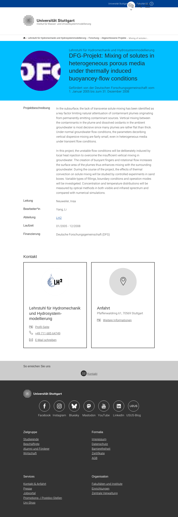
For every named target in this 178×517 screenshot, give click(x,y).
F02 (142, 3)
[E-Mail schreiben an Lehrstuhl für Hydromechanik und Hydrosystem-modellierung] (43, 337)
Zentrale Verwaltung (105, 491)
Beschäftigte (31, 441)
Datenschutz (100, 441)
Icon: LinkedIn (118, 403)
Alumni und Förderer (36, 446)
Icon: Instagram (59, 403)
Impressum (99, 437)
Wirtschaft (30, 451)
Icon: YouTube (103, 403)
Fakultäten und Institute (107, 481)
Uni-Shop (29, 500)
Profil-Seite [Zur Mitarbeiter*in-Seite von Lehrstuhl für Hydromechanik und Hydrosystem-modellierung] (42, 324)
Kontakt (89, 371)
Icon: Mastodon (89, 403)
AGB (94, 455)
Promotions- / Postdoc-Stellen (42, 495)
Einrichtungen (100, 486)
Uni (118, 3)
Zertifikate (98, 451)
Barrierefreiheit (101, 446)
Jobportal (29, 491)
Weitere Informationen (117, 318)
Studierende (31, 437)
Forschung (92, 36)
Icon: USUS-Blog (133, 403)
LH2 (59, 215)
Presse (27, 486)
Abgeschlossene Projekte (112, 36)
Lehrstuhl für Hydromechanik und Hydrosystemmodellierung (55, 36)
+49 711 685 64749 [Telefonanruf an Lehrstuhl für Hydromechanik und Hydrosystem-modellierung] (47, 331)
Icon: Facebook (44, 403)
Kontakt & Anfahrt (34, 481)
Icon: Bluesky (74, 403)
